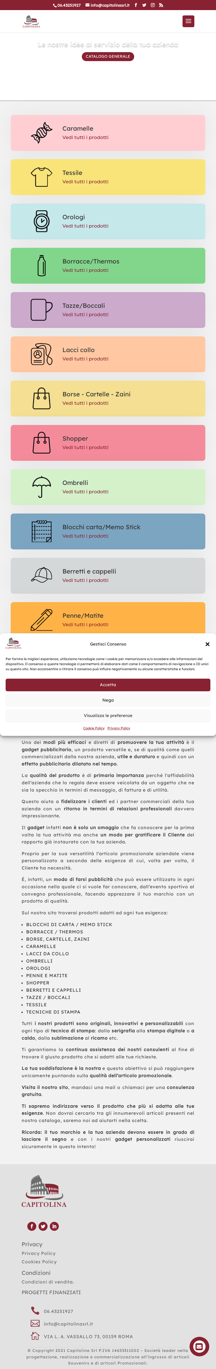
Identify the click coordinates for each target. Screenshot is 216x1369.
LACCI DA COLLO (47, 953)
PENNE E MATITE (47, 975)
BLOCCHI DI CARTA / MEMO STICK (69, 924)
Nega (108, 700)
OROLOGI (38, 968)
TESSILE (36, 1004)
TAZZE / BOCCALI (48, 997)
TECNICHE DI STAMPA (53, 1012)
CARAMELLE (41, 946)
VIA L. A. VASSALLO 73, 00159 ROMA (88, 1336)
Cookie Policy (94, 728)
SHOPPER (38, 983)
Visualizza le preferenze (108, 715)
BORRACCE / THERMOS (54, 932)
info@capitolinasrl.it (68, 1324)
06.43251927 (58, 1311)
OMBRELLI (39, 961)
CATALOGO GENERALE (108, 57)
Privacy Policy (118, 728)
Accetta (108, 685)
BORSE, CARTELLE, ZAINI (58, 939)
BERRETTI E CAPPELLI (53, 990)
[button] (207, 644)
